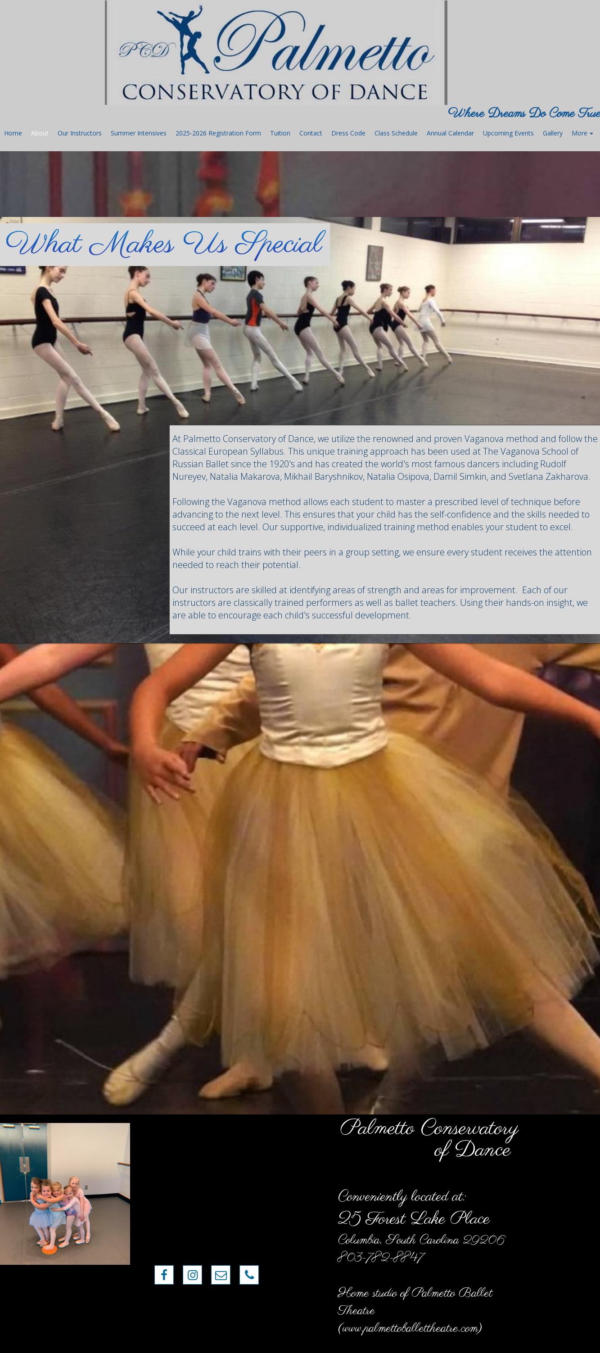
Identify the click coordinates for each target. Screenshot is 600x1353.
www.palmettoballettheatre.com (410, 1328)
